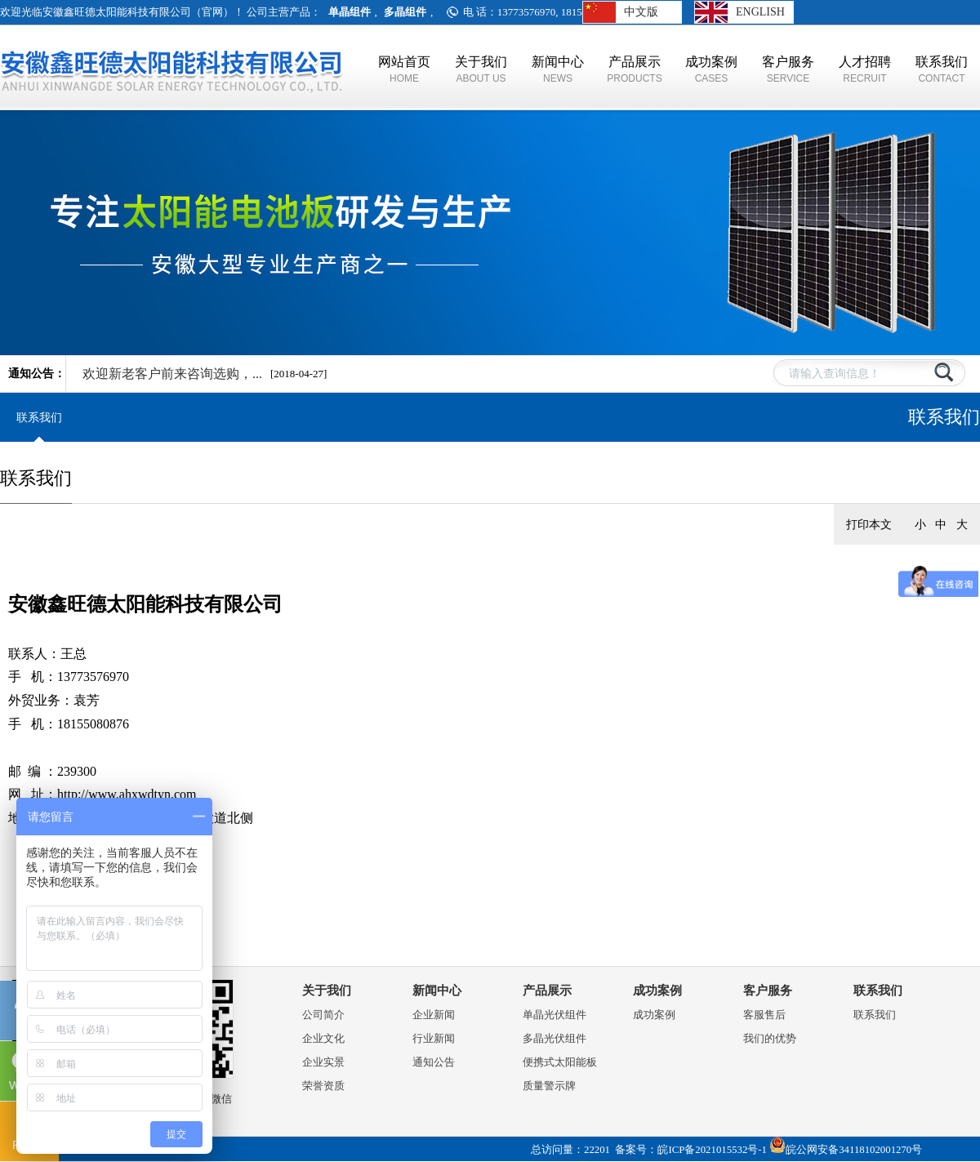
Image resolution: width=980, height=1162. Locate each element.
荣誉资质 (323, 1086)
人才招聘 (864, 69)
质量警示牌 (549, 1086)
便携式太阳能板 (560, 1062)
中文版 (641, 12)
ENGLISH (760, 12)
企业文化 (323, 1038)
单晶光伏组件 (554, 1014)
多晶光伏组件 (554, 1038)
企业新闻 (433, 1014)
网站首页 (404, 69)
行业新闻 (433, 1038)
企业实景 (323, 1062)
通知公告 (433, 1062)
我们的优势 (769, 1038)
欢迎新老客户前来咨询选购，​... (172, 374)
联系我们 (941, 69)
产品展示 (634, 69)
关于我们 (481, 69)
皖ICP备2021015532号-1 (712, 1149)
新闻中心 (557, 69)
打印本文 (869, 524)
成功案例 (711, 69)
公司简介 (323, 1014)
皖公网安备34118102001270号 (854, 1149)
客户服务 (788, 69)
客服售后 (764, 1014)
